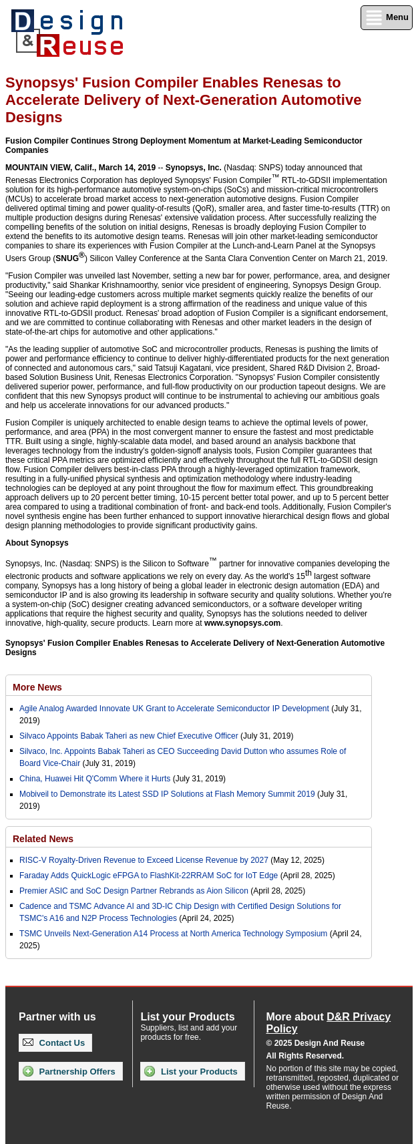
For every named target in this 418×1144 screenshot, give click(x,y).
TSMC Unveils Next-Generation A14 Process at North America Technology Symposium (173, 933)
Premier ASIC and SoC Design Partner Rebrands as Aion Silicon (134, 891)
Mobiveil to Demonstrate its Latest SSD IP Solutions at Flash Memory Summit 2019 (167, 794)
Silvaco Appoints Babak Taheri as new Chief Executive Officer (128, 736)
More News (37, 687)
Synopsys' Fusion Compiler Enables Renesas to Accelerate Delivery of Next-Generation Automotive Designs (195, 647)
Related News (43, 838)
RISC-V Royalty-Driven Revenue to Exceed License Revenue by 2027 (143, 860)
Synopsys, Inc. (194, 167)
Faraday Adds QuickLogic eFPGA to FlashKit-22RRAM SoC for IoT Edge (148, 875)
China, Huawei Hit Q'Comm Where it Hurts (96, 778)
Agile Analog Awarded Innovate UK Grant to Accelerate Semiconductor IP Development (174, 708)
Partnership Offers (69, 1071)
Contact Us (54, 1043)
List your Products (190, 1071)
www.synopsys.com (242, 623)
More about (328, 1022)
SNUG (70, 256)
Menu (387, 17)
